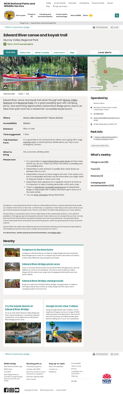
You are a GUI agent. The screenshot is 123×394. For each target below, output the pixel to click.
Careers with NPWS (33, 369)
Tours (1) (95, 169)
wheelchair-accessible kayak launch (50, 187)
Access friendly (60, 3)
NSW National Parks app (13, 366)
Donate (74, 381)
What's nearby (42, 52)
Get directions (96, 87)
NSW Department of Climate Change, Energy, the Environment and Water (13, 377)
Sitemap (74, 376)
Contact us (53, 369)
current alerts (26, 44)
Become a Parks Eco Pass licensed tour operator (36, 373)
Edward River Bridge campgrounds (42, 281)
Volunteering (84, 3)
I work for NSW (61, 390)
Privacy (74, 369)
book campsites (41, 195)
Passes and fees (98, 3)
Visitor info (25, 52)
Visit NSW (7, 372)
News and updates (56, 366)
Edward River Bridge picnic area (41, 264)
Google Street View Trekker (62, 306)
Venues (110, 3)
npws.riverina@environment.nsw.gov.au (107, 119)
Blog (48, 6)
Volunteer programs (34, 366)
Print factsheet (102, 27)
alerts (104, 52)
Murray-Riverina (56, 117)
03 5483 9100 (99, 114)
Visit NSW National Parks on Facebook (6, 390)
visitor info (56, 233)
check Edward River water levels (56, 161)
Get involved (31, 379)
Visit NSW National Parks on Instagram (11, 390)
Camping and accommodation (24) (102, 184)
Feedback (52, 372)
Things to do (24, 23)
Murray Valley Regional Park (35, 117)
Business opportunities (35, 377)
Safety (48, 3)
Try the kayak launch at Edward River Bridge (19, 307)
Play (27, 94)
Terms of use (76, 366)
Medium (26, 123)
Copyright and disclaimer (76, 372)
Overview (10, 52)
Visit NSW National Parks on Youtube (17, 390)
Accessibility (76, 363)
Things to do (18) (99, 162)
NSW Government (46, 390)
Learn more (59, 52)
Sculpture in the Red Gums (37, 249)
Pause (20, 94)
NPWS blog (8, 369)
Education (72, 3)
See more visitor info (100, 145)
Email (116, 27)
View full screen (9, 94)
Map (72, 52)
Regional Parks (25, 102)
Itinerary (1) (97, 175)
